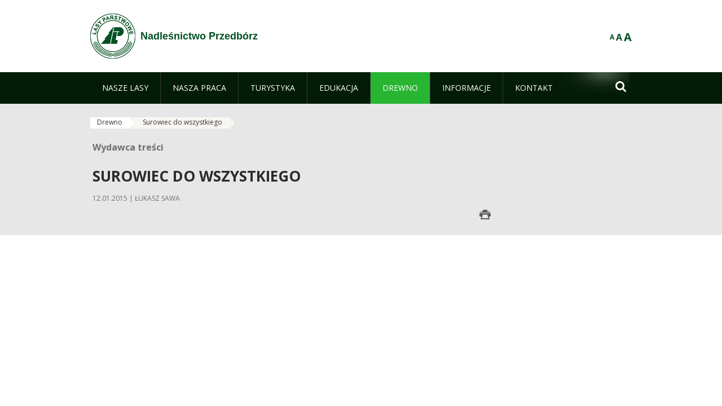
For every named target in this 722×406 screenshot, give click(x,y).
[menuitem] (125, 88)
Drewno (109, 122)
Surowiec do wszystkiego (182, 122)
